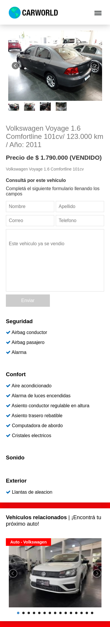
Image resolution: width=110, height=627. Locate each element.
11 (71, 613)
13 (81, 613)
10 (66, 613)
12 (76, 613)
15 (92, 613)
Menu (97, 10)
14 (87, 613)
